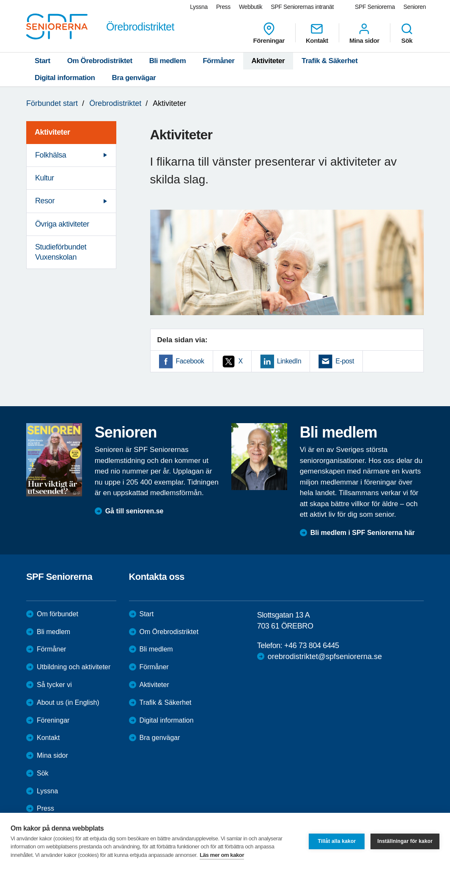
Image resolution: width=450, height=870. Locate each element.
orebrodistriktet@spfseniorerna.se (325, 656)
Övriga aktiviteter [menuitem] (62, 224)
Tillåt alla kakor (337, 841)
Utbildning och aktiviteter (73, 667)
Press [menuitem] (223, 6)
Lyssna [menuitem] (199, 6)
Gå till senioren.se (134, 511)
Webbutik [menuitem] (250, 6)
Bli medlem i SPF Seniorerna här (362, 532)
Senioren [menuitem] (414, 6)
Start (42, 61)
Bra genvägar (134, 78)
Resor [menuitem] (45, 201)
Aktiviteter (268, 61)
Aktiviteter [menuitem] (52, 132)
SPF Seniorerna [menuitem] (375, 6)
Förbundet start (52, 103)
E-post (344, 361)
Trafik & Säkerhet (329, 61)
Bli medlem (167, 61)
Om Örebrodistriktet (99, 61)
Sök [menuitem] (407, 33)
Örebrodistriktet (115, 103)
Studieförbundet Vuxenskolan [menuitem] (60, 252)
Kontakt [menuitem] (317, 33)
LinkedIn (289, 361)
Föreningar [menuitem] (269, 33)
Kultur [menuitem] (44, 178)
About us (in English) (68, 702)
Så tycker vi (54, 684)
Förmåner (218, 61)
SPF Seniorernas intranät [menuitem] (302, 6)
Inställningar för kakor (405, 841)
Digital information (65, 78)
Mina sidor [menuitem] (364, 33)
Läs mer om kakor (222, 855)
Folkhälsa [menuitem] (50, 155)
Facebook (190, 361)
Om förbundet (57, 614)
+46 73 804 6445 (311, 645)
